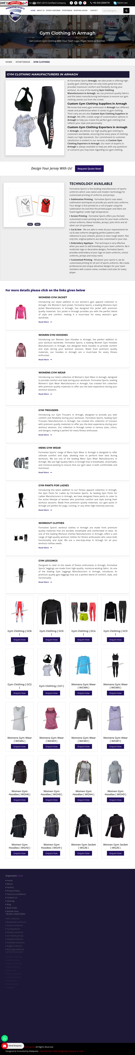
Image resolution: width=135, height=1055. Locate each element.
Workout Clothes (51, 523)
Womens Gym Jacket (52, 297)
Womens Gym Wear (51, 372)
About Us (41, 10)
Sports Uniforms (53, 10)
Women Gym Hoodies (53, 335)
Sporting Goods (81, 10)
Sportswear (67, 10)
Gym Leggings (48, 560)
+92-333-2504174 (100, 2)
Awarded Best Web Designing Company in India (61, 1051)
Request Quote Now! (89, 168)
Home (33, 10)
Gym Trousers (48, 410)
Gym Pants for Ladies (53, 485)
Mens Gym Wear (49, 447)
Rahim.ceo (120, 3)
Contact (94, 10)
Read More (45, 322)
